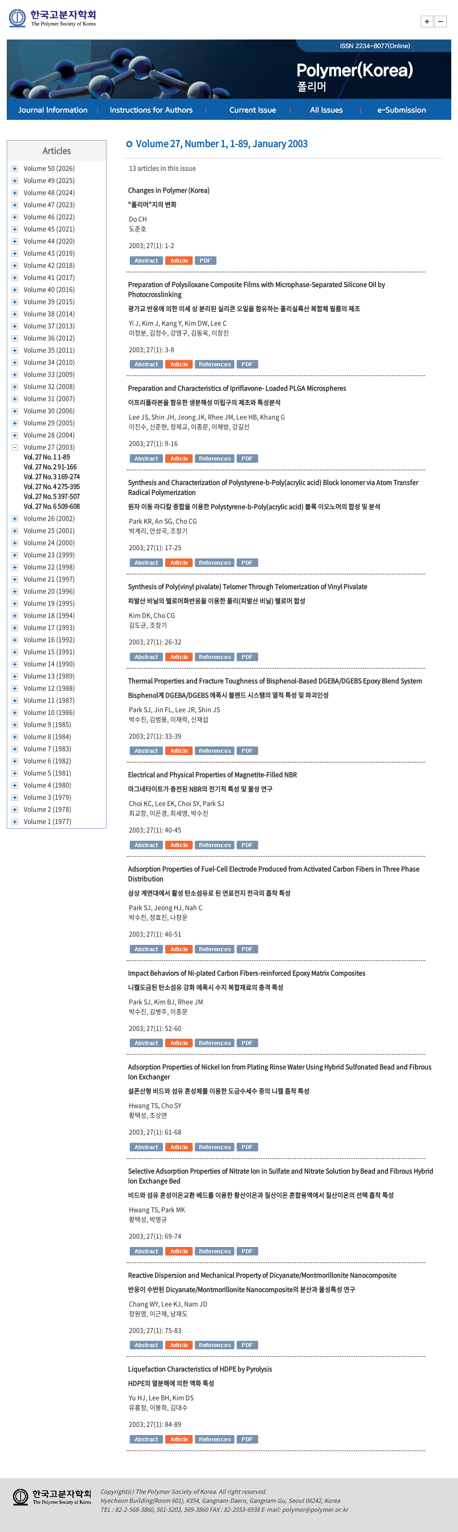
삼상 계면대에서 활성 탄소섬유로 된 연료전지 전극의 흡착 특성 (209, 892)
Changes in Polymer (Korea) (169, 189)
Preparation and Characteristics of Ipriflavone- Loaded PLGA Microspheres (237, 387)
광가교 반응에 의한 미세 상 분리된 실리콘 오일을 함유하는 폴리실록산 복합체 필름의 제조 (244, 308)
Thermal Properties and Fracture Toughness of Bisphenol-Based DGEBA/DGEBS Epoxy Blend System (275, 680)
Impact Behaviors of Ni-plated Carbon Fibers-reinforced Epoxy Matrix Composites (247, 972)
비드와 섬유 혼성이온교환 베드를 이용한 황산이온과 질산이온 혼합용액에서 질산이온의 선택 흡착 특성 (261, 1194)
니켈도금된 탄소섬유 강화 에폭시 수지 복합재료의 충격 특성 (205, 987)
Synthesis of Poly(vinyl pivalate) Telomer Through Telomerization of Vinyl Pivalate (247, 586)
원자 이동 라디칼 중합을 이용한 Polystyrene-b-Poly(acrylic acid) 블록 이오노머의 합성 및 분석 (254, 506)
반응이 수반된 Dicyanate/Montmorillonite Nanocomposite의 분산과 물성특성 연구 (241, 1289)
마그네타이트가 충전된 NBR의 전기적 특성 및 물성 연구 (200, 788)
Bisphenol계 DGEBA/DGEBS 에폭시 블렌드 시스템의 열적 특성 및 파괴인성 (228, 694)
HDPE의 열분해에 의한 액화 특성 (171, 1382)
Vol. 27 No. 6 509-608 (52, 505)
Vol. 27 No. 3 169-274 (52, 476)
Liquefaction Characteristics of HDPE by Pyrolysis (200, 1368)
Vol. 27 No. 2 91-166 (50, 466)
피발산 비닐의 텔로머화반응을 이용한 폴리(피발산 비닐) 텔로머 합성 (216, 600)
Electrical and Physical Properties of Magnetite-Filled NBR (212, 774)
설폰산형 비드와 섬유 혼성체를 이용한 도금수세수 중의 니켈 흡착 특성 (218, 1090)
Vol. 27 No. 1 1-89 (47, 456)
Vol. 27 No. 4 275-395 (52, 486)
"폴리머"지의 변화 (152, 204)
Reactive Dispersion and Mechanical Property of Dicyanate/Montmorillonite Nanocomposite (262, 1274)
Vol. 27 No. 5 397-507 (52, 496)
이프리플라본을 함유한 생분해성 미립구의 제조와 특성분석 (204, 402)
